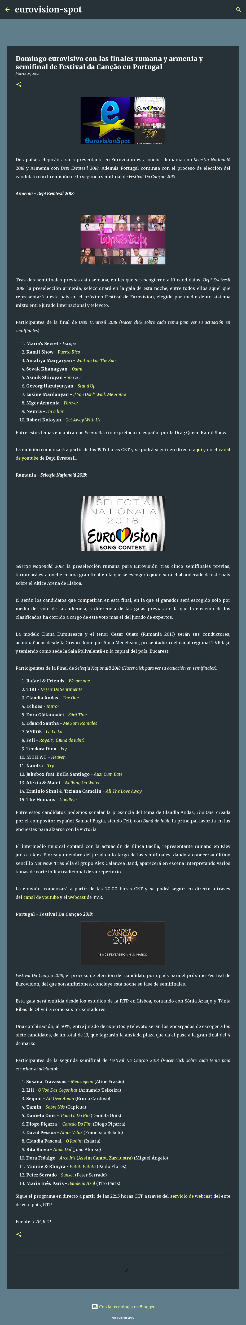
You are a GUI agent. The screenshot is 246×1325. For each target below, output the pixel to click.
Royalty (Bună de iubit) (62, 740)
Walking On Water (82, 782)
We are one (79, 680)
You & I (74, 377)
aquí (197, 449)
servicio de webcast (191, 1196)
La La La (54, 731)
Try (50, 765)
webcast (77, 897)
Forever (71, 403)
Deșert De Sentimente (61, 689)
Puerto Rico (69, 352)
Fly (64, 748)
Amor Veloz (71, 1132)
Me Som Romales (80, 723)
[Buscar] (89, 9)
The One (71, 697)
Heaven (58, 757)
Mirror (53, 706)
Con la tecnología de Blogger (123, 1306)
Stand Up (86, 386)
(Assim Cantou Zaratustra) (96, 1158)
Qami (77, 369)
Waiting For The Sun (96, 360)
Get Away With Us (82, 419)
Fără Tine (78, 714)
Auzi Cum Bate (108, 774)
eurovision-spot (48, 9)
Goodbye (68, 799)
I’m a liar (54, 411)
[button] (19, 84)
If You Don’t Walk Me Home (99, 394)
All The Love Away (124, 791)
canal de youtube (41, 897)
